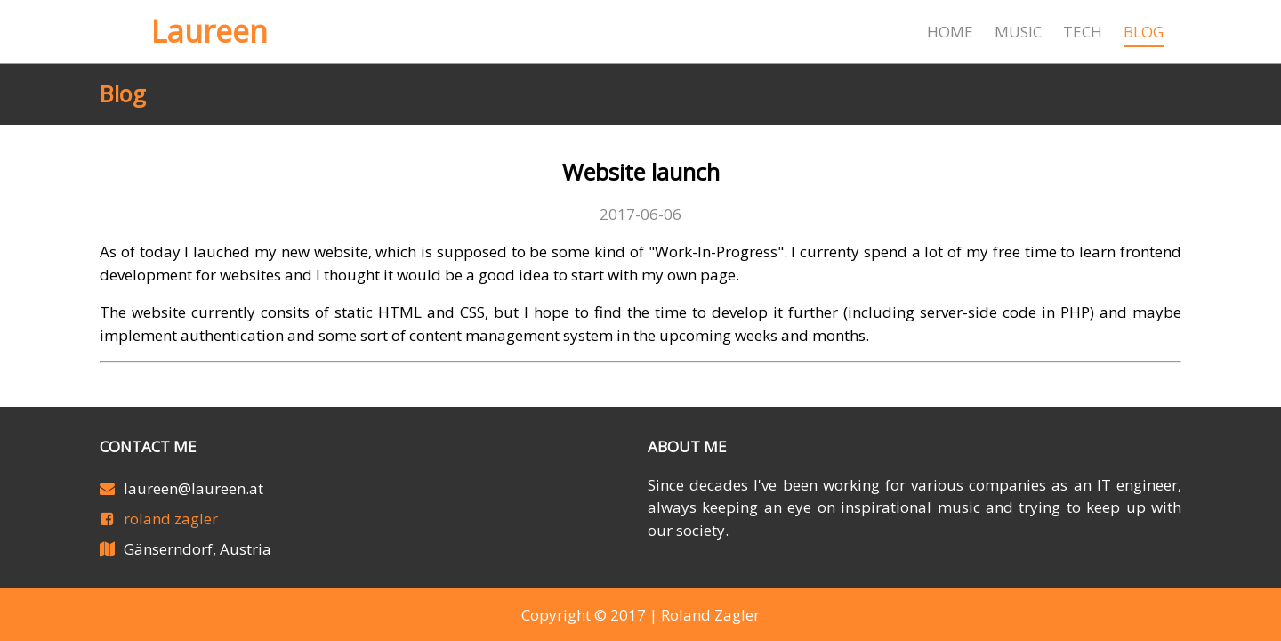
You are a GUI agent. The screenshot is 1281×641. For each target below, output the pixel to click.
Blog (1144, 31)
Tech (1082, 31)
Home (950, 31)
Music (1018, 31)
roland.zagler (171, 518)
